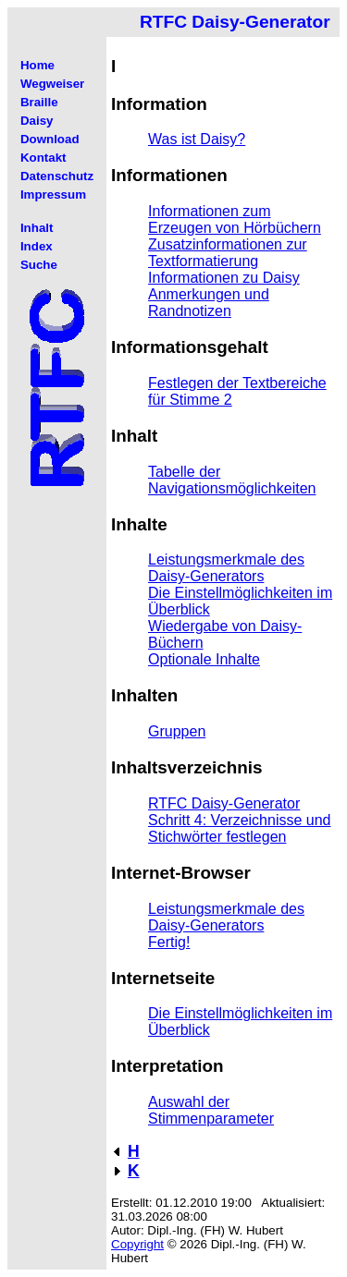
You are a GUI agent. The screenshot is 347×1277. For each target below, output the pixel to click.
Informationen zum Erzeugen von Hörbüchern (234, 219)
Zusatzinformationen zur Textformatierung (227, 253)
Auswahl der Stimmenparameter (211, 1110)
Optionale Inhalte (204, 659)
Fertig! (169, 942)
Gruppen (176, 731)
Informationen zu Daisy (224, 278)
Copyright (137, 1244)
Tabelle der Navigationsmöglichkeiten (232, 480)
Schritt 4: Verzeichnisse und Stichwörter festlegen (239, 828)
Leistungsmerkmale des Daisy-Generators (226, 568)
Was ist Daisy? (196, 139)
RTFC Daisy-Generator (224, 803)
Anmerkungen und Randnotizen (208, 302)
